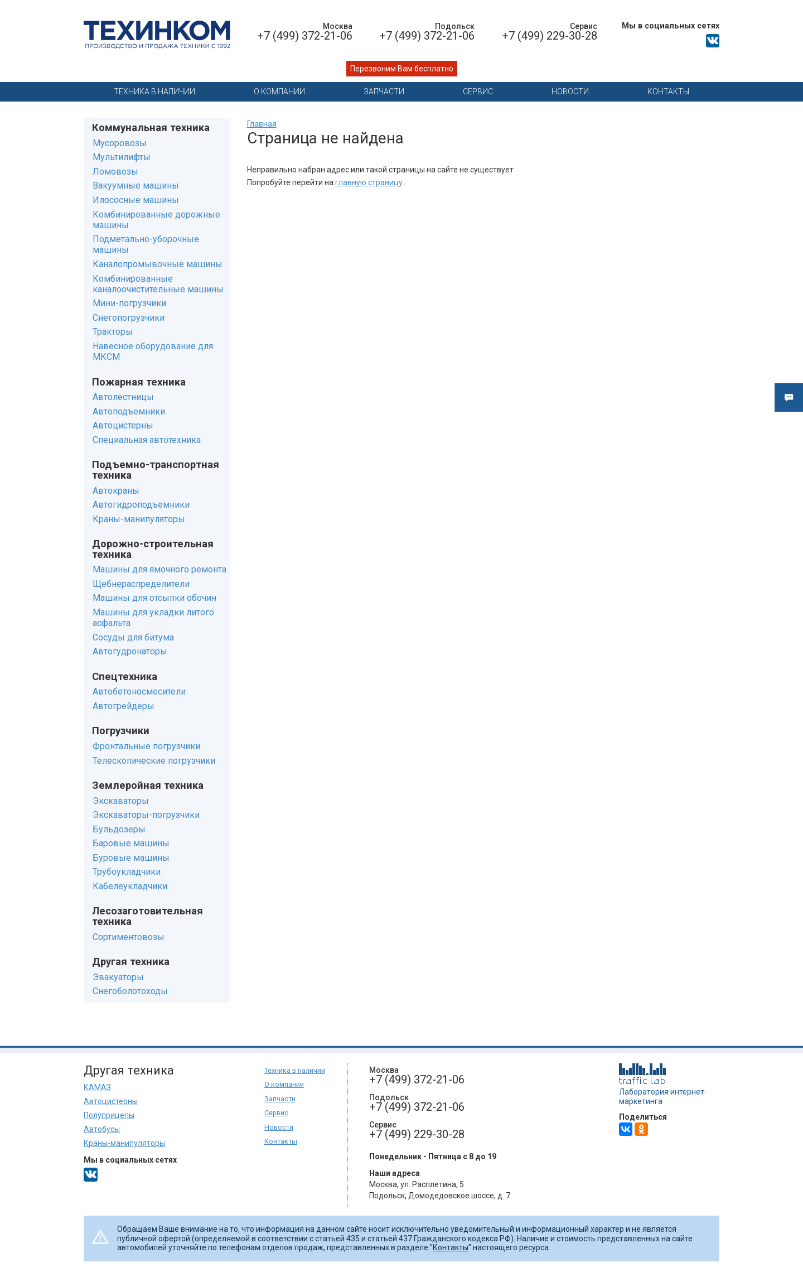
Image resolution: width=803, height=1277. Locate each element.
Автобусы (102, 1129)
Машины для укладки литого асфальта (153, 617)
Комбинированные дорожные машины (156, 219)
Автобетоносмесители (139, 691)
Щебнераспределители (141, 584)
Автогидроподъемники (141, 504)
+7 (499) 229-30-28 (549, 35)
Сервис (478, 91)
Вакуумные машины (136, 185)
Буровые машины (131, 857)
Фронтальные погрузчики (146, 746)
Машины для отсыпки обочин (154, 597)
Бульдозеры (119, 829)
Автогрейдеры (123, 706)
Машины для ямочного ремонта (159, 569)
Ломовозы (115, 171)
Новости (570, 91)
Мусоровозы (120, 143)
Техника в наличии (154, 91)
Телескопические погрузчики (154, 760)
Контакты (668, 91)
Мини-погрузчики (129, 303)
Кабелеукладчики (130, 886)
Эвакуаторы (118, 977)
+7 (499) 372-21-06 (304, 35)
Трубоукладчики (127, 871)
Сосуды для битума (133, 637)
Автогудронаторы (130, 651)
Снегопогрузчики (129, 317)
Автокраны (116, 490)
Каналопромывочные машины (157, 264)
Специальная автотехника (147, 440)
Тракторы (113, 331)
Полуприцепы (109, 1115)
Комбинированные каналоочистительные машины (158, 284)
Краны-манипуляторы (139, 519)
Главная (262, 123)
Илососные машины (136, 200)
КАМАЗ (97, 1087)
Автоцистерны (123, 425)
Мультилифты (122, 157)
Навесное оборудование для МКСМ (153, 351)
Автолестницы (123, 397)
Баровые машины (131, 843)
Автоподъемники (129, 411)
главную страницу (369, 182)
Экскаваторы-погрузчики (146, 814)
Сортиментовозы (129, 937)
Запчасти (384, 91)
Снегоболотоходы (130, 991)
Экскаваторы (121, 801)
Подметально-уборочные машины (146, 244)
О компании (279, 91)
